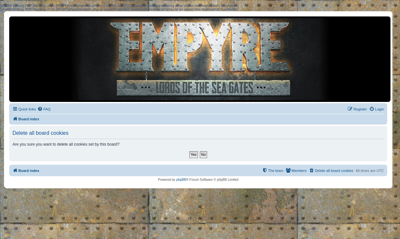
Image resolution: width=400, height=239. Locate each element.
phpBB (181, 179)
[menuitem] (44, 109)
